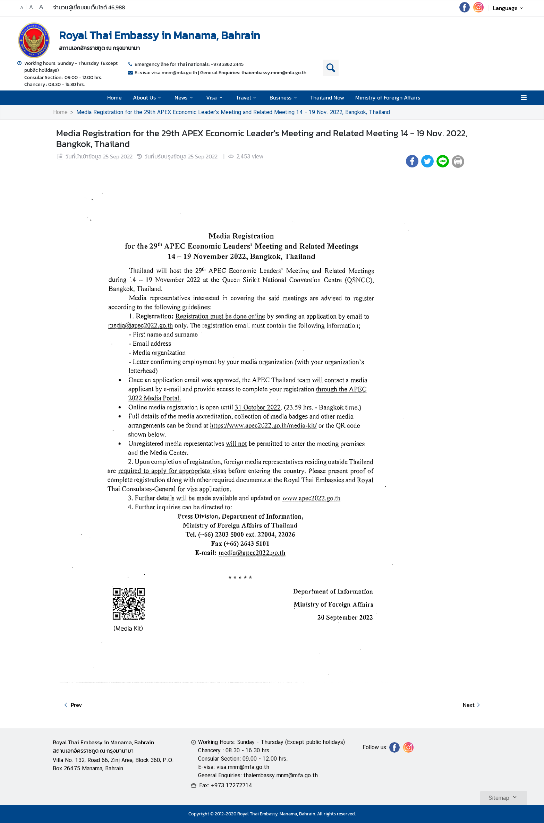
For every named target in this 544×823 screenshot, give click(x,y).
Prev (72, 705)
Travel (247, 97)
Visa (215, 97)
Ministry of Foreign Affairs (387, 97)
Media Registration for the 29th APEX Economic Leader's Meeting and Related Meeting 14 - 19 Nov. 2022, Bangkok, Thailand (233, 112)
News (185, 97)
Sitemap (503, 797)
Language (509, 8)
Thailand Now (327, 97)
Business (284, 97)
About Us (148, 97)
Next (472, 705)
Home (114, 97)
